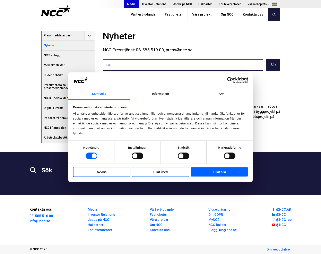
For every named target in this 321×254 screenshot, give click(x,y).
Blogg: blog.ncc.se (222, 230)
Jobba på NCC (182, 4)
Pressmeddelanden (57, 35)
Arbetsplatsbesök (55, 137)
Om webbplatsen (279, 249)
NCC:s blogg (52, 55)
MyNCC (214, 220)
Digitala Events (53, 108)
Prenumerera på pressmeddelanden (57, 86)
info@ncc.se (39, 221)
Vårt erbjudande (143, 14)
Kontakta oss (253, 14)
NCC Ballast (217, 225)
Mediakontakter (54, 65)
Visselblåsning (219, 209)
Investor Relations (154, 4)
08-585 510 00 (41, 216)
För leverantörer (230, 4)
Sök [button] (273, 65)
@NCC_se (281, 219)
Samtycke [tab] (99, 94)
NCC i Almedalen (55, 127)
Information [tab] (160, 94)
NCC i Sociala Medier (58, 98)
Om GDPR (215, 215)
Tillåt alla (219, 172)
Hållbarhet (205, 4)
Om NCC (227, 14)
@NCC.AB (281, 209)
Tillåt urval (160, 172)
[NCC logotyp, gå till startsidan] (56, 11)
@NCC (278, 214)
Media (131, 4)
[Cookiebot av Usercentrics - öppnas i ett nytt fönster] (230, 80)
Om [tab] (221, 94)
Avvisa (102, 172)
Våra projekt (201, 14)
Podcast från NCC (56, 118)
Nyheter (49, 45)
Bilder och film (53, 75)
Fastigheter (174, 14)
